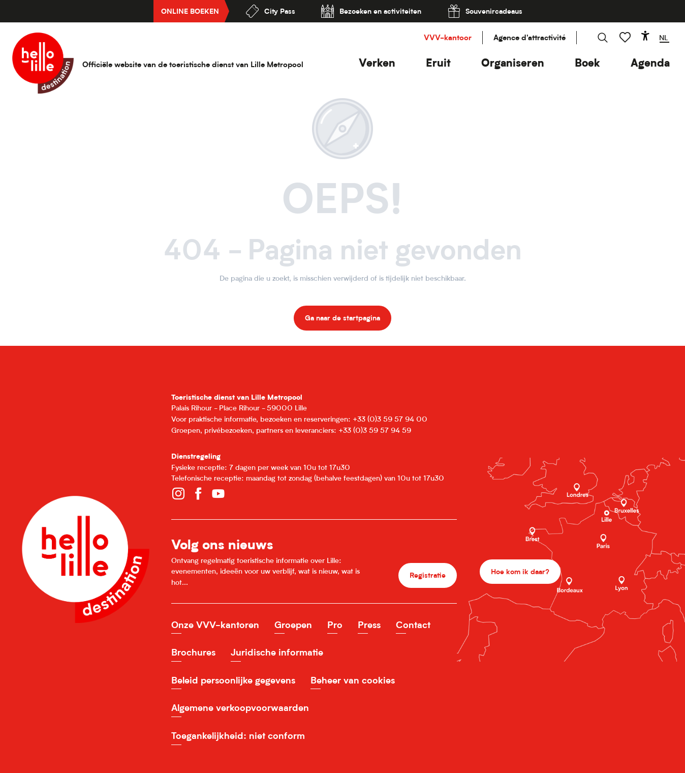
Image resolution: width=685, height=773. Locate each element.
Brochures (193, 652)
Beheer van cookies (352, 680)
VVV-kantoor (448, 37)
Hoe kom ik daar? (520, 571)
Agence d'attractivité (529, 37)
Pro (334, 624)
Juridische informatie (277, 652)
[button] (377, 62)
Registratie (428, 575)
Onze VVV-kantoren (215, 624)
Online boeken (190, 11)
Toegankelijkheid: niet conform (238, 735)
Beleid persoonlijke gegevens (233, 680)
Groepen (293, 624)
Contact (413, 624)
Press (369, 624)
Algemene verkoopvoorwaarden (240, 707)
